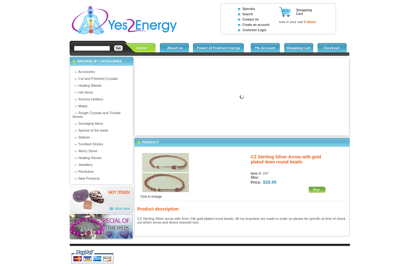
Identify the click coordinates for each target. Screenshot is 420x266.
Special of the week (93, 130)
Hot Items (85, 92)
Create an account (255, 25)
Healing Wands (89, 85)
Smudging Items (90, 123)
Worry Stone (87, 151)
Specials (248, 9)
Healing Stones (90, 158)
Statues (84, 137)
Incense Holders (90, 99)
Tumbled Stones (90, 144)
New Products (89, 178)
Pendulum (86, 171)
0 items (310, 22)
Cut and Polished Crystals (98, 78)
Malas (82, 106)
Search (247, 14)
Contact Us (250, 19)
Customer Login (254, 30)
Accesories (86, 72)
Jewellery (85, 165)
